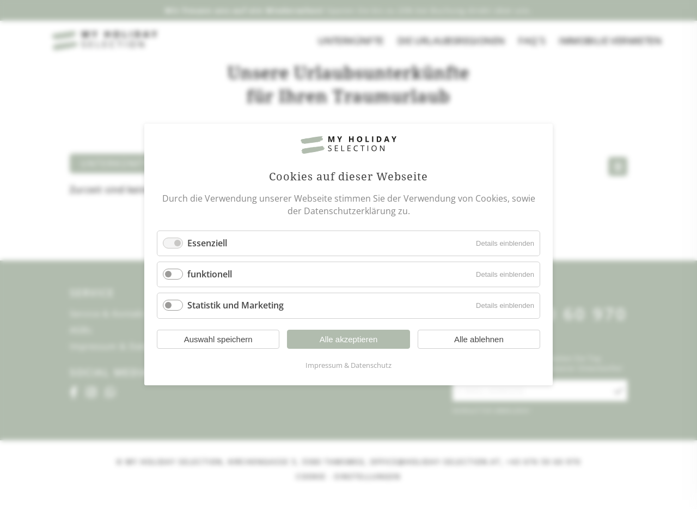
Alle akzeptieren (349, 339)
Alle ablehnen (479, 339)
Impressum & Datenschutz (348, 365)
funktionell (209, 274)
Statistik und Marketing (235, 306)
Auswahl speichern (218, 339)
